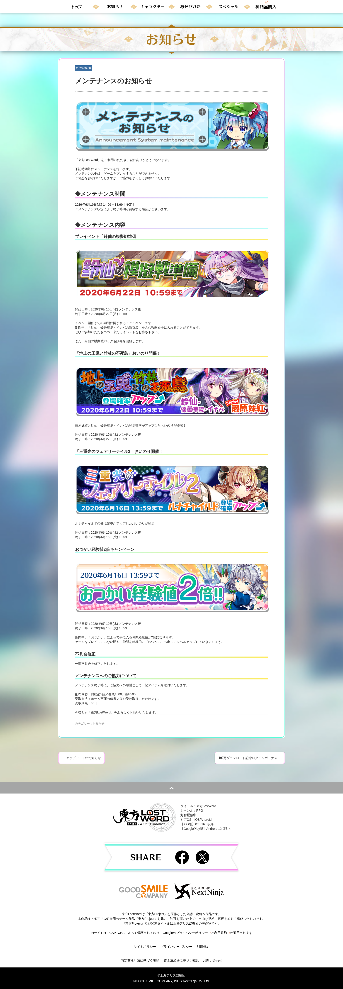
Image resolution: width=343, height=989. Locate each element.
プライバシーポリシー (193, 933)
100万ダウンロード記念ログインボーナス (250, 758)
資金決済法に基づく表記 (181, 960)
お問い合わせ (212, 960)
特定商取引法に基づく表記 (140, 960)
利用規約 (222, 933)
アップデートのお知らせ (81, 758)
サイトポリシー (145, 946)
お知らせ (99, 723)
